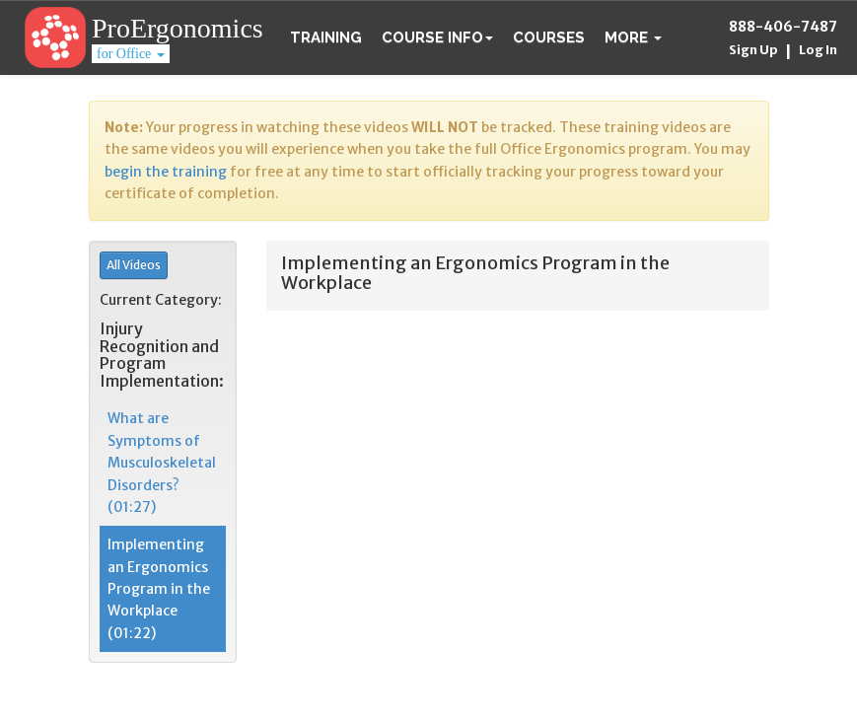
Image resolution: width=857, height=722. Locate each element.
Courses (549, 37)
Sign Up (753, 49)
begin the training (166, 171)
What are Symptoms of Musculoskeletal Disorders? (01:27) (161, 462)
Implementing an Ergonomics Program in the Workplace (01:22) (158, 589)
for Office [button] (131, 53)
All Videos (134, 264)
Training (326, 37)
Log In (818, 49)
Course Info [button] (437, 37)
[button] (633, 37)
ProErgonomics (177, 28)
